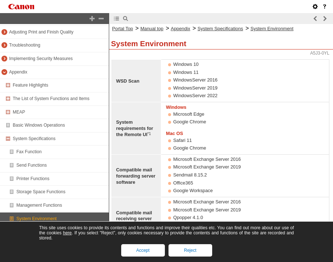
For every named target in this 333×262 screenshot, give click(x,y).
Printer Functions (32, 178)
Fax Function (28, 151)
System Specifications (34, 138)
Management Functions (39, 205)
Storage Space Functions (41, 191)
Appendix (18, 72)
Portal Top (122, 28)
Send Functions (31, 165)
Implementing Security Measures (41, 58)
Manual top (151, 28)
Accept (143, 250)
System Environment (36, 218)
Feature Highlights (30, 85)
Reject (190, 250)
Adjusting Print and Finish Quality (41, 32)
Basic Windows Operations (39, 125)
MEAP (19, 112)
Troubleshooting (24, 45)
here (67, 232)
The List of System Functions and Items (51, 98)
